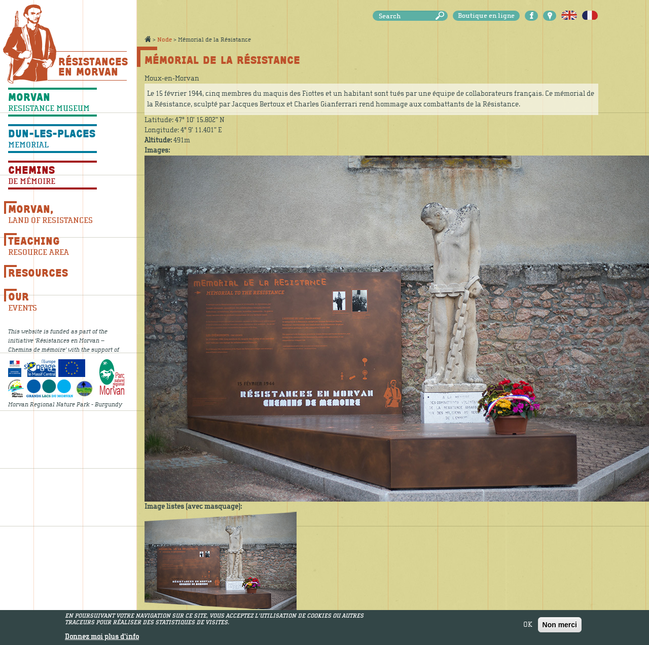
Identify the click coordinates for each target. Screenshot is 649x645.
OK (527, 627)
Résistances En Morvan (92, 66)
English (569, 16)
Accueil (148, 39)
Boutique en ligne (486, 15)
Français (590, 16)
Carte (549, 16)
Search (442, 16)
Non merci (560, 627)
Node (164, 39)
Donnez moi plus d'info (102, 639)
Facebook (531, 16)
